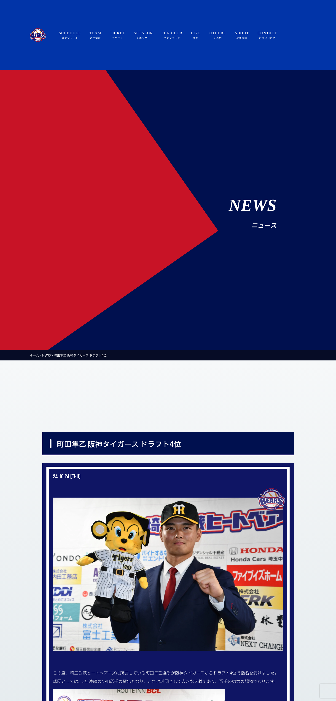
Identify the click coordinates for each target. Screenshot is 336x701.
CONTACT (267, 35)
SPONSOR (143, 35)
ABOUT (241, 35)
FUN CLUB (171, 35)
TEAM (95, 35)
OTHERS (218, 35)
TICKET (117, 35)
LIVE (196, 35)
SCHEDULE (70, 35)
